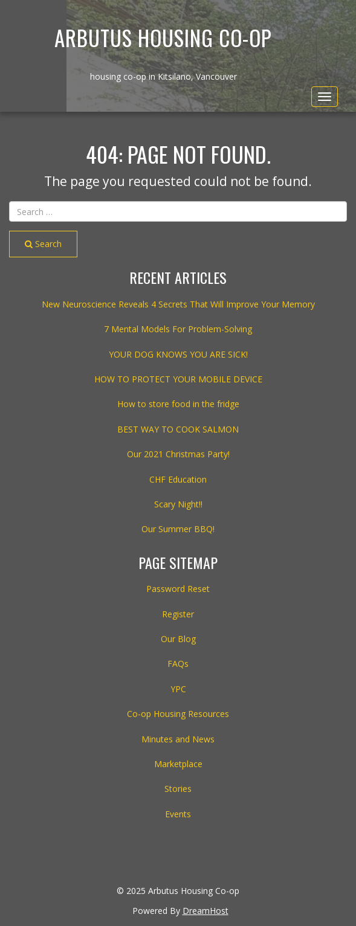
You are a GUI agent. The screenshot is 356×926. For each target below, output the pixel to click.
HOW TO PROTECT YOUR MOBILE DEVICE (178, 379)
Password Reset (178, 588)
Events (178, 814)
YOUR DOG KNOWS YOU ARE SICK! (178, 354)
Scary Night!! (178, 504)
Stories (178, 788)
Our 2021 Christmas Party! (178, 454)
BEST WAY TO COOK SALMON (178, 429)
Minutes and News (178, 739)
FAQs (178, 663)
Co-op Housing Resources (178, 713)
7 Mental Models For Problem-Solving (178, 329)
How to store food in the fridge (178, 404)
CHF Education (178, 479)
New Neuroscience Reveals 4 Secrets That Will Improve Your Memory (178, 304)
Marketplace (178, 764)
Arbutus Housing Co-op (163, 37)
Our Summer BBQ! (178, 529)
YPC (178, 689)
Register (178, 614)
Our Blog (178, 639)
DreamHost (205, 910)
